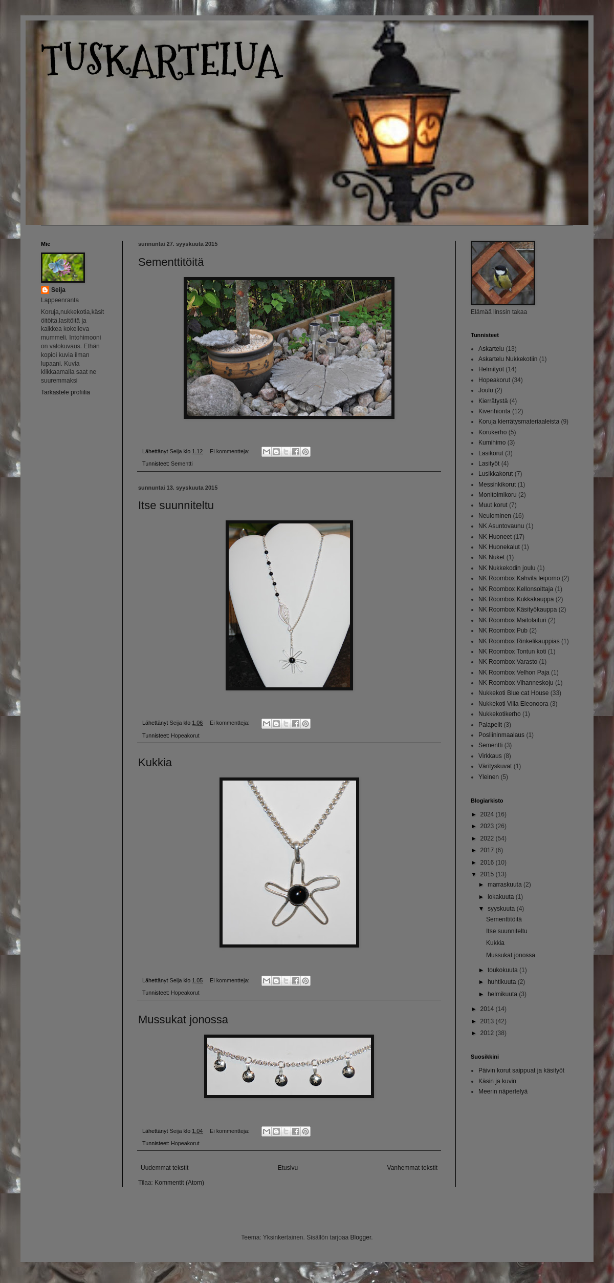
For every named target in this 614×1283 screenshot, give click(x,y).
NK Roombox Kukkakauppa (516, 599)
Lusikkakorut (495, 473)
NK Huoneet (495, 536)
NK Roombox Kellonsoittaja (515, 589)
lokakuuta (502, 896)
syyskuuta (502, 908)
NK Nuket (491, 557)
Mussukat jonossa (183, 1019)
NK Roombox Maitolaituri (512, 620)
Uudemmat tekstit (164, 1167)
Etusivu (288, 1167)
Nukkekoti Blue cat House (513, 693)
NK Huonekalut (499, 547)
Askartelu (491, 348)
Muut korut (493, 505)
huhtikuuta (503, 981)
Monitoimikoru (497, 494)
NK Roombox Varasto (507, 661)
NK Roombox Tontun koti (512, 651)
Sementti (182, 463)
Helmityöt (491, 369)
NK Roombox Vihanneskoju (516, 682)
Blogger (360, 1237)
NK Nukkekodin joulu (506, 568)
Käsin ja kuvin (497, 1081)
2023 (488, 826)
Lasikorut (490, 453)
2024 (488, 814)
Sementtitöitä (171, 262)
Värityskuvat (495, 766)
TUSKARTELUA (160, 60)
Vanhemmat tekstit (412, 1167)
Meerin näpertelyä (503, 1091)
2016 (488, 862)
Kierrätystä (493, 401)
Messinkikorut (497, 484)
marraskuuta (505, 884)
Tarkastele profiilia (65, 392)
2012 (488, 1033)
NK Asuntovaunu (501, 526)
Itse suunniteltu (176, 505)
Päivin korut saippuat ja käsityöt (521, 1070)
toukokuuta (503, 970)
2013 (488, 1021)
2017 (488, 850)
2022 (488, 838)
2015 (488, 874)
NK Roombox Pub (503, 630)
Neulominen (494, 515)
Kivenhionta (494, 411)
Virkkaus (490, 756)
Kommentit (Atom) (179, 1182)
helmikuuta (503, 994)
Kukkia (155, 762)
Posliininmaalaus (501, 735)
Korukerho (492, 432)
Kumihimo (492, 442)
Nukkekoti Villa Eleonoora (513, 703)
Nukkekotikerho (499, 714)
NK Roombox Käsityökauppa (517, 609)
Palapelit (490, 724)
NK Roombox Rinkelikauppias (519, 641)
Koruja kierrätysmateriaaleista (518, 421)
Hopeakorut (185, 735)
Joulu (485, 390)
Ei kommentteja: (230, 451)
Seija (58, 289)
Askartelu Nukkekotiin (507, 359)
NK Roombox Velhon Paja (514, 672)
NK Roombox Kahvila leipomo (519, 578)
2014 (488, 1009)
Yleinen (488, 777)
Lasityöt (488, 463)
